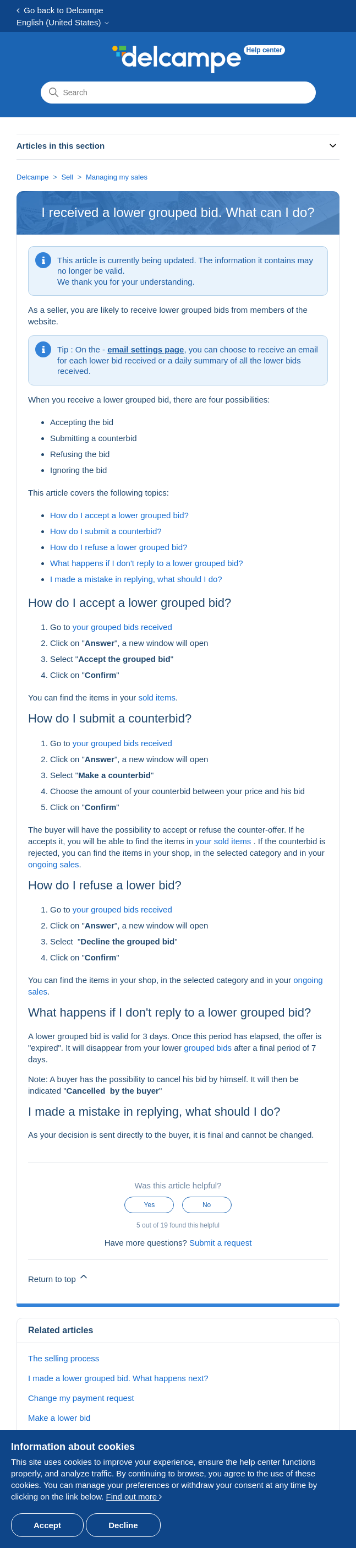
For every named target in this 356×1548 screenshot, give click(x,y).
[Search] (178, 93)
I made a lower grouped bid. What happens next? (118, 1378)
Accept (47, 1525)
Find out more (134, 1496)
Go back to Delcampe (60, 10)
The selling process (63, 1358)
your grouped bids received (122, 627)
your (204, 841)
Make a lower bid (59, 1417)
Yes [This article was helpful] (149, 1205)
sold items (157, 697)
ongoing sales (53, 864)
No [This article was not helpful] (206, 1205)
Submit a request (220, 1242)
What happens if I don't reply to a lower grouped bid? (146, 563)
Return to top (58, 1277)
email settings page (145, 349)
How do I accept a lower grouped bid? (119, 515)
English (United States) (63, 22)
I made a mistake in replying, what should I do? (136, 579)
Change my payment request (81, 1398)
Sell (67, 177)
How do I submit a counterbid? (106, 531)
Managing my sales (116, 177)
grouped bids (208, 1047)
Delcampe (33, 177)
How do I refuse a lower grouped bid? (118, 547)
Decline (123, 1525)
